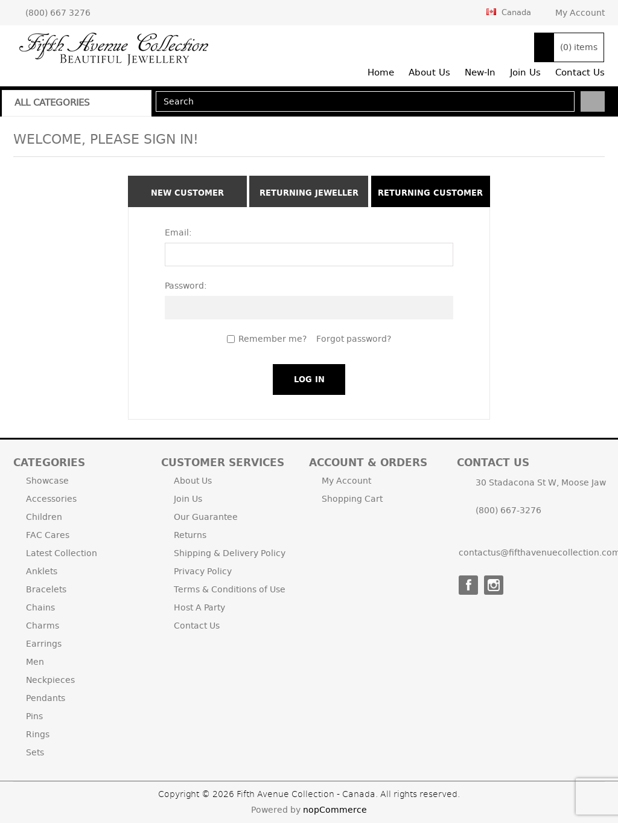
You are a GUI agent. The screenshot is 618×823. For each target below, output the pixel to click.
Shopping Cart (352, 499)
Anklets (41, 571)
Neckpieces (50, 680)
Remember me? (272, 338)
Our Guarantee (206, 517)
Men (35, 662)
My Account (580, 12)
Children (44, 517)
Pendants (45, 698)
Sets (35, 752)
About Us (193, 480)
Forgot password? (353, 338)
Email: (178, 232)
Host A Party (199, 607)
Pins (34, 716)
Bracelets (46, 589)
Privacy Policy (203, 571)
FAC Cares (47, 535)
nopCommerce (335, 809)
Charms (42, 625)
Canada (508, 12)
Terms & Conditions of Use (229, 589)
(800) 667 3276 (58, 12)
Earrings (44, 643)
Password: (186, 285)
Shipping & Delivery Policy (229, 553)
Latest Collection (61, 553)
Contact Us (197, 625)
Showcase (47, 480)
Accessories (51, 499)
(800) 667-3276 (508, 510)
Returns (190, 535)
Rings (37, 734)
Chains (40, 607)
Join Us (188, 499)
